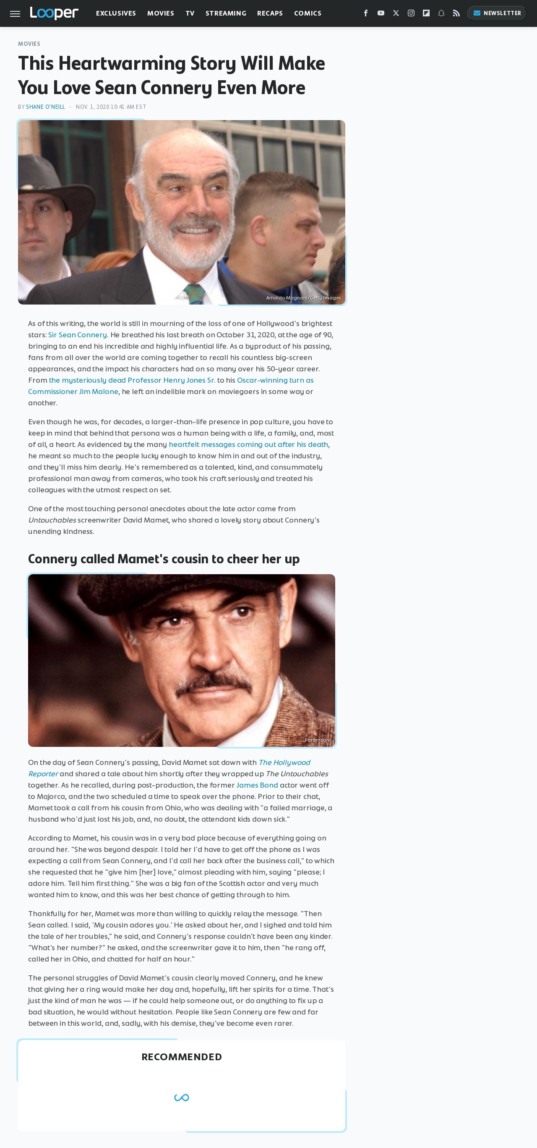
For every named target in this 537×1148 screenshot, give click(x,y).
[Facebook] (366, 15)
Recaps (270, 13)
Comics (308, 13)
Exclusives (116, 13)
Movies (161, 13)
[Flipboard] (426, 15)
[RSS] (456, 15)
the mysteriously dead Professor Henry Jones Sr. (132, 380)
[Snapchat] (441, 15)
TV (190, 13)
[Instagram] (411, 15)
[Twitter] (396, 15)
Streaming (226, 13)
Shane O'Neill (45, 106)
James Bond (257, 785)
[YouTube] (381, 15)
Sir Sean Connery (77, 335)
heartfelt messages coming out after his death (248, 444)
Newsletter (497, 13)
